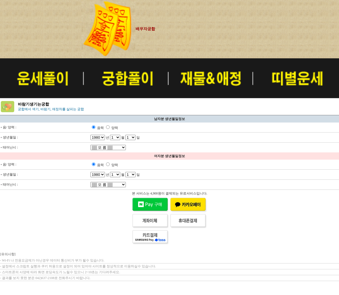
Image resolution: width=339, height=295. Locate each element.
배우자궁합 (145, 29)
